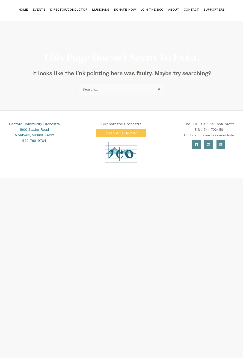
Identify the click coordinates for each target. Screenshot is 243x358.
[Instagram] (220, 144)
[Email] (208, 144)
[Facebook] (196, 144)
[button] (121, 133)
